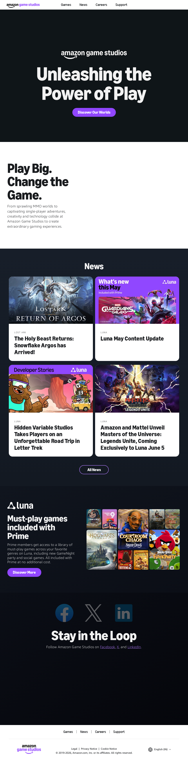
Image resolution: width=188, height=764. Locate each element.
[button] (159, 749)
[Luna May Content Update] (137, 301)
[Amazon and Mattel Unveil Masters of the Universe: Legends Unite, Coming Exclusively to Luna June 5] (137, 389)
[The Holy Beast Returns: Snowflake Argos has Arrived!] (51, 301)
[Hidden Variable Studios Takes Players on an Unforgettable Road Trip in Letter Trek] (51, 389)
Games (66, 5)
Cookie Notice (109, 748)
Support (121, 5)
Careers (101, 5)
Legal (74, 748)
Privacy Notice (89, 748)
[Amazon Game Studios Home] (23, 5)
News (83, 5)
